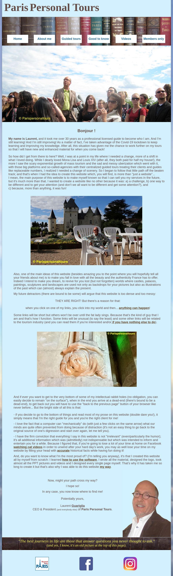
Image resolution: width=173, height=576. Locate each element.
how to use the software (79, 459)
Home (18, 39)
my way (105, 466)
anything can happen (134, 308)
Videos (126, 39)
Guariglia (78, 505)
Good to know (99, 39)
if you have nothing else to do (133, 322)
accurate (63, 450)
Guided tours (71, 39)
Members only (153, 39)
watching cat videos (28, 447)
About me (44, 39)
